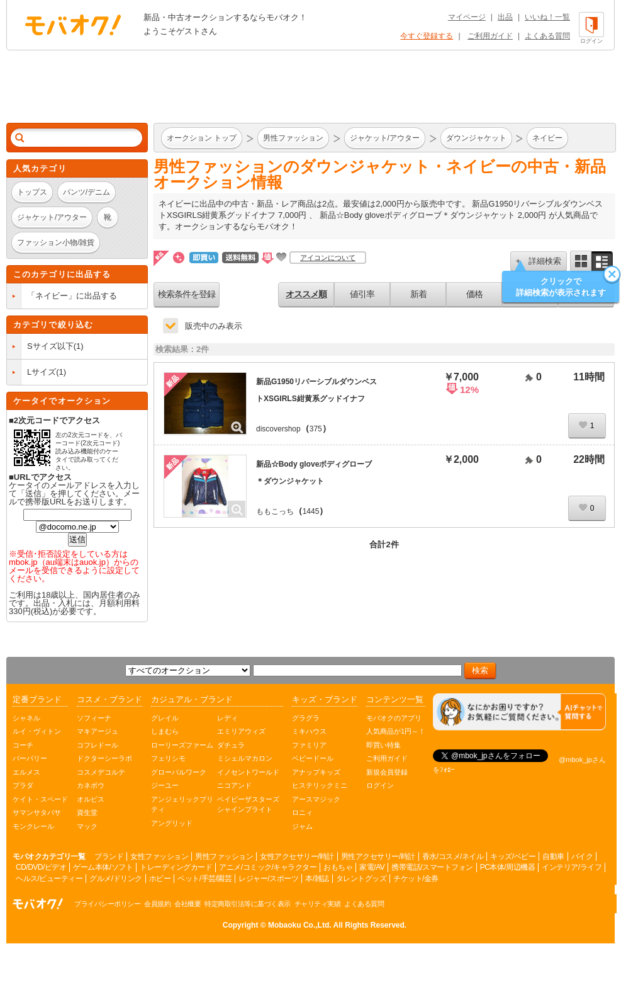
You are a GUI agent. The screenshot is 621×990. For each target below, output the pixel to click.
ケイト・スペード (40, 799)
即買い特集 (383, 745)
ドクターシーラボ (104, 758)
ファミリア (309, 745)
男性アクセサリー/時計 (378, 856)
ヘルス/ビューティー (49, 878)
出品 (505, 17)
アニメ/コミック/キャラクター (267, 867)
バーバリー (30, 758)
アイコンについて (327, 257)
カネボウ (90, 785)
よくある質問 (547, 35)
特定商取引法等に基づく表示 (247, 904)
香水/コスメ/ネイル (453, 856)
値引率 (362, 294)
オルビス (90, 799)
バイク (582, 856)
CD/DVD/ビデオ (41, 867)
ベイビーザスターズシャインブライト (248, 804)
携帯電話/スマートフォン (432, 867)
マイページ (467, 17)
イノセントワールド (248, 772)
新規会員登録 (387, 772)
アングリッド (172, 823)
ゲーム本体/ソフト (103, 867)
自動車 (553, 856)
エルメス (26, 772)
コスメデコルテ (101, 772)
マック (87, 826)
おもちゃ (337, 867)
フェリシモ (168, 758)
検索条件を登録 (186, 294)
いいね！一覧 (547, 17)
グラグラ (306, 718)
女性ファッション (159, 856)
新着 (418, 294)
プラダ (23, 785)
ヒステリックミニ (319, 785)
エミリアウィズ (241, 731)
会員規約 (157, 904)
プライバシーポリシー (107, 904)
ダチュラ (231, 745)
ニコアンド (234, 785)
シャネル (26, 718)
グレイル (165, 718)
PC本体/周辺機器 (507, 867)
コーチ (23, 745)
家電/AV (371, 867)
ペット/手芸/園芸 (204, 878)
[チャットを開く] (519, 712)
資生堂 (87, 812)
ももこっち (275, 511)
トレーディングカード (176, 867)
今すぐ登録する (426, 35)
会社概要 (187, 904)
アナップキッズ (316, 772)
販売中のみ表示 (213, 326)
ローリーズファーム (182, 745)
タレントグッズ (361, 878)
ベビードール (312, 758)
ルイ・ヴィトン (37, 731)
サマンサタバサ (37, 812)
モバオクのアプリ (394, 718)
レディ (227, 718)
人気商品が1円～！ (395, 731)
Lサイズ (41, 372)
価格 (474, 294)
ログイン (380, 785)
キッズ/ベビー (512, 856)
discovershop (278, 428)
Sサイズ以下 (50, 346)
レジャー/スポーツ (268, 878)
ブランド (108, 856)
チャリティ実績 (317, 904)
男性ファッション (224, 856)
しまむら (165, 731)
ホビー (160, 878)
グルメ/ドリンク (115, 878)
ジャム (302, 826)
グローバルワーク (178, 772)
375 (316, 428)
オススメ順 (306, 294)
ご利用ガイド (490, 35)
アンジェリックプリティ (182, 804)
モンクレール (33, 826)
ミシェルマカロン (244, 758)
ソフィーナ (94, 718)
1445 (311, 511)
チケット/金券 (416, 878)
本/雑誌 (316, 878)
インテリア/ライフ (571, 867)
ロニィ (302, 812)
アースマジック (316, 799)
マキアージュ (97, 731)
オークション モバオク (73, 24)
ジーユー (165, 785)
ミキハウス (309, 731)
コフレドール (97, 745)
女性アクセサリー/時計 (297, 856)
